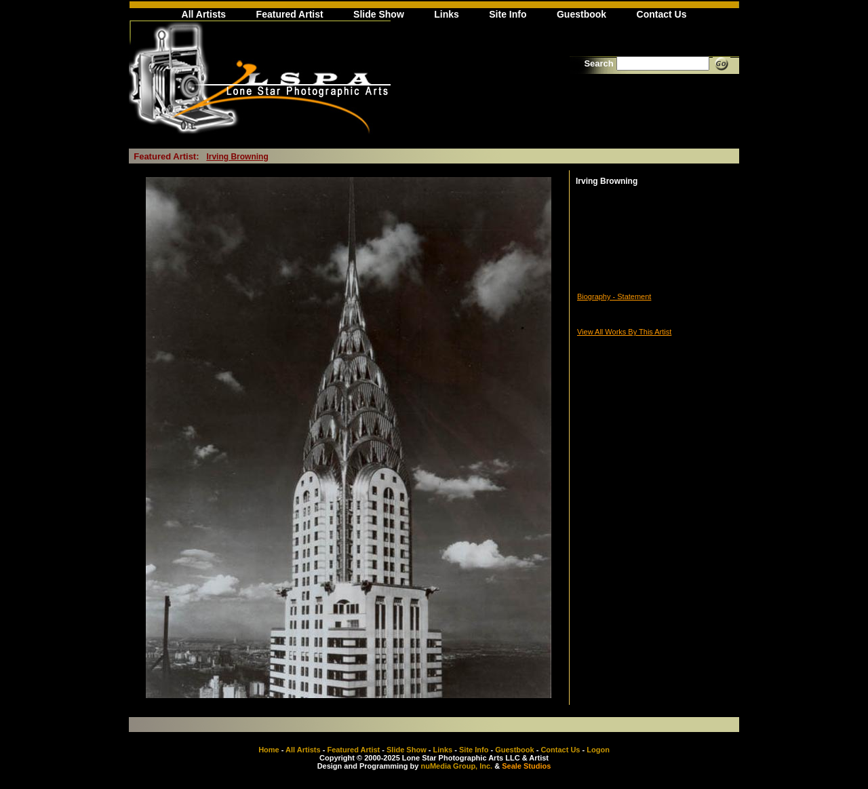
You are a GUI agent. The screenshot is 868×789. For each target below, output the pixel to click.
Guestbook (581, 14)
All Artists (204, 14)
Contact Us (662, 14)
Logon (598, 750)
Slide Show (378, 14)
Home (268, 750)
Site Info (507, 14)
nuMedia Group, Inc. (456, 766)
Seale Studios (526, 766)
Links (446, 14)
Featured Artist (289, 14)
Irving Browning (237, 156)
